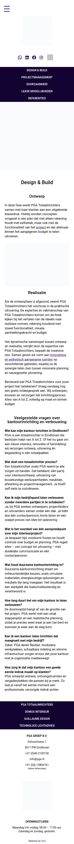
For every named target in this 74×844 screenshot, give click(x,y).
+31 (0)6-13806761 (37, 764)
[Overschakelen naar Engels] (50, 57)
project (41, 227)
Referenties (37, 98)
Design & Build (37, 70)
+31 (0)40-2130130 (37, 753)
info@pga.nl (37, 759)
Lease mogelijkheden (37, 91)
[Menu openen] (7, 9)
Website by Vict (37, 840)
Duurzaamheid (37, 84)
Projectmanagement (37, 77)
